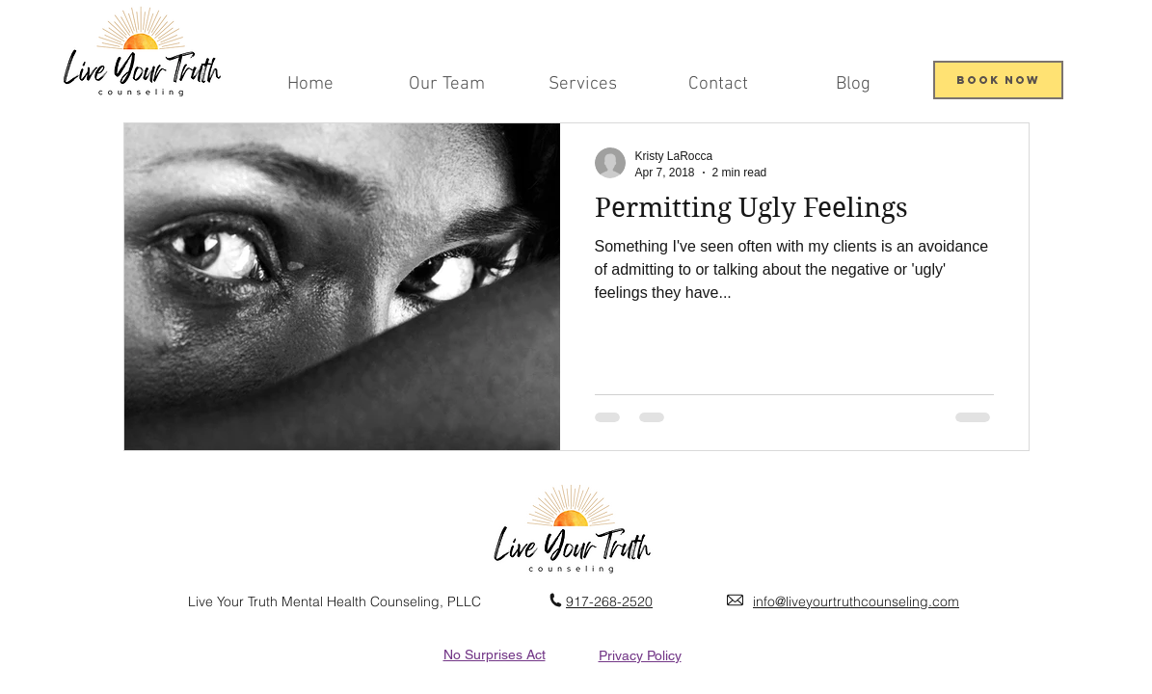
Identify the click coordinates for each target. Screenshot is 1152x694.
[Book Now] (998, 80)
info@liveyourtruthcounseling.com (856, 601)
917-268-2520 (609, 601)
